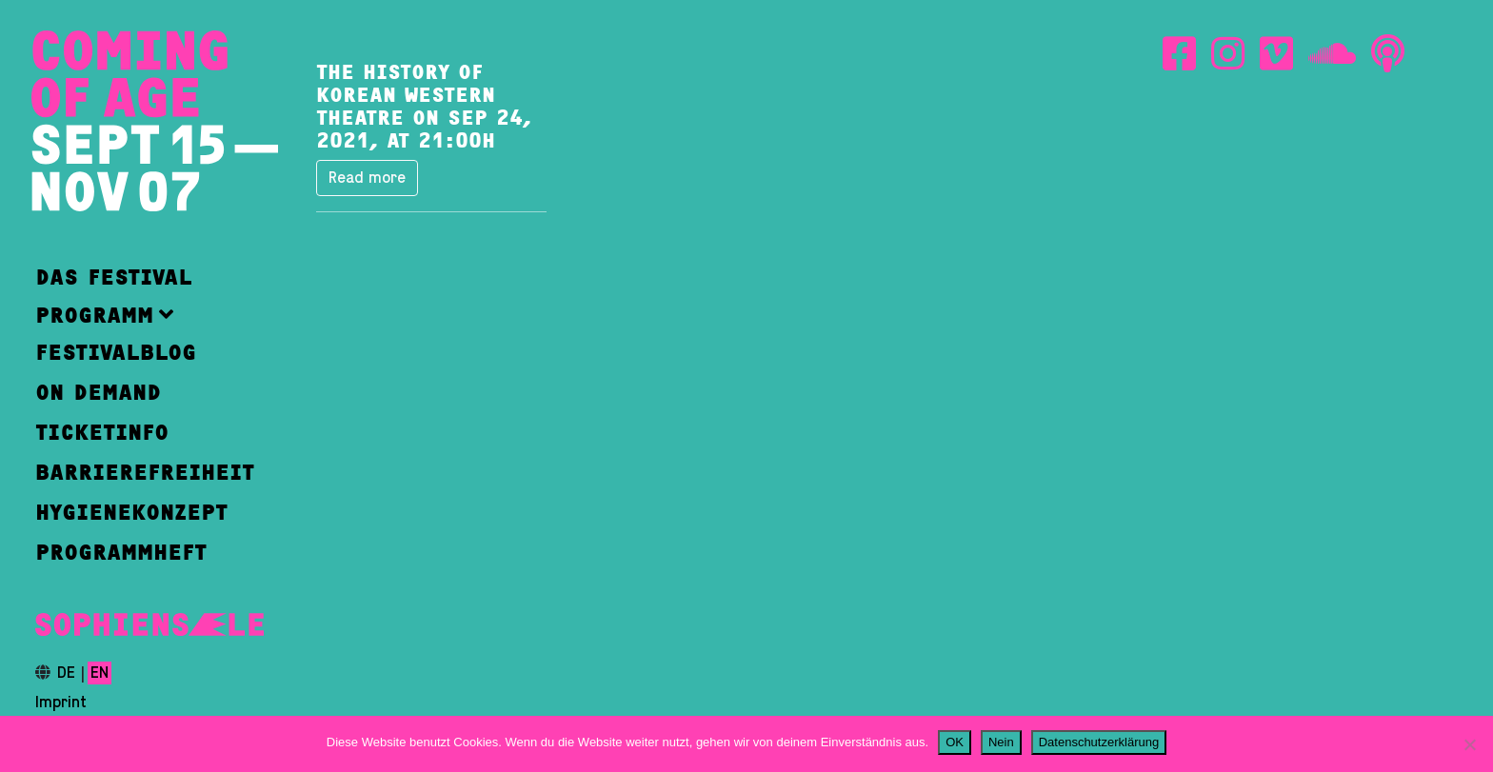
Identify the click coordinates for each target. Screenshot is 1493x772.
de (66, 673)
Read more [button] (367, 178)
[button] (144, 314)
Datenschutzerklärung (1099, 742)
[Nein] (1469, 744)
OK (955, 742)
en (99, 673)
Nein (1001, 742)
